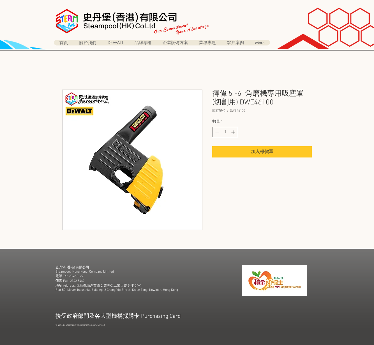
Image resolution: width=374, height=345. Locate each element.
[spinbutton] (225, 132)
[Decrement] (216, 132)
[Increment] (233, 132)
